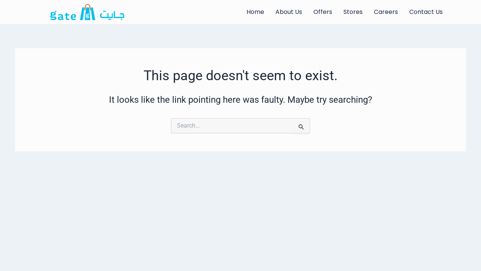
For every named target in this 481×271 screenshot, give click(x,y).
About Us (288, 12)
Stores (353, 12)
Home (255, 12)
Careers (386, 12)
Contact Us (426, 12)
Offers (322, 12)
